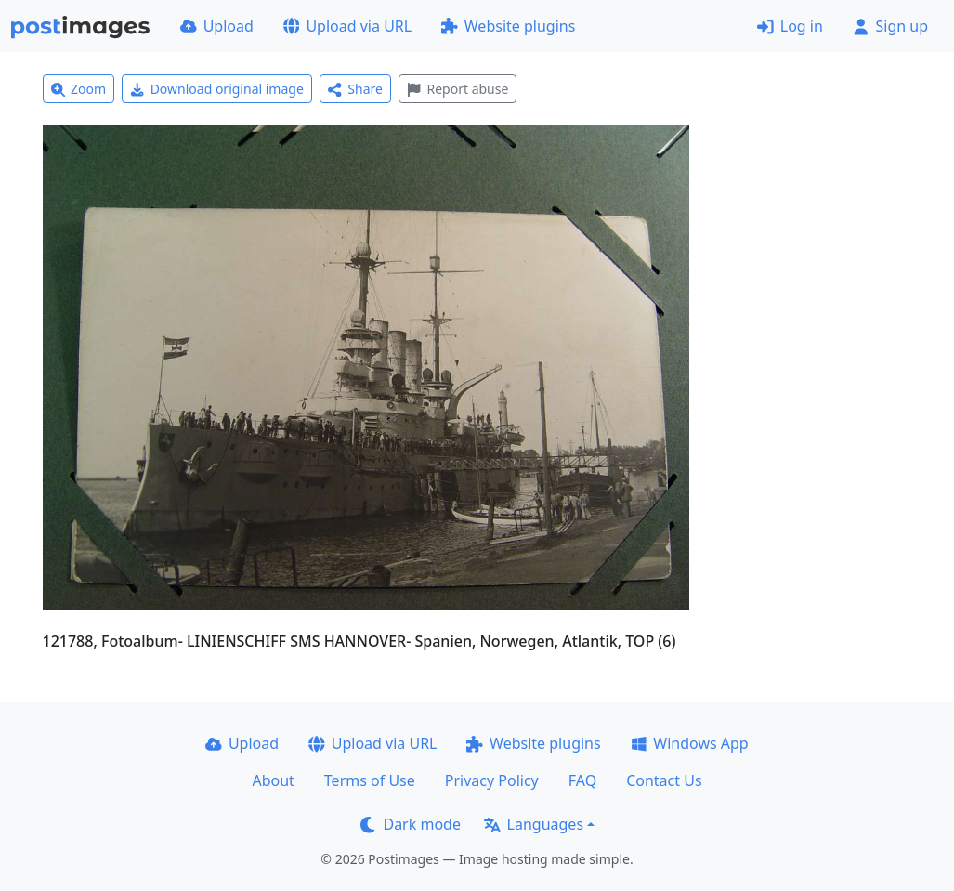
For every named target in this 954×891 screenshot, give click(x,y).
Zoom (79, 89)
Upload (217, 26)
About (273, 780)
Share (355, 89)
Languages (533, 824)
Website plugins (508, 26)
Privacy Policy (492, 780)
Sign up (890, 26)
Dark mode (410, 824)
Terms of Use (369, 780)
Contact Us (663, 780)
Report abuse (457, 89)
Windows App (690, 743)
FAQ (582, 780)
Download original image (217, 89)
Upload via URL (347, 26)
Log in (790, 26)
